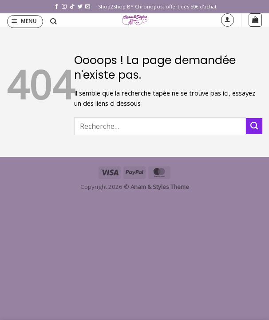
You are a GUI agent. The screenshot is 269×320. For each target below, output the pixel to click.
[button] (25, 21)
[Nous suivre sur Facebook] (56, 6)
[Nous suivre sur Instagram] (64, 6)
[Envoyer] (254, 126)
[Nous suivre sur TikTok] (72, 6)
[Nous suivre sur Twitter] (80, 6)
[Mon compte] (227, 19)
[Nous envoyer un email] (87, 6)
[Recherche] (53, 21)
